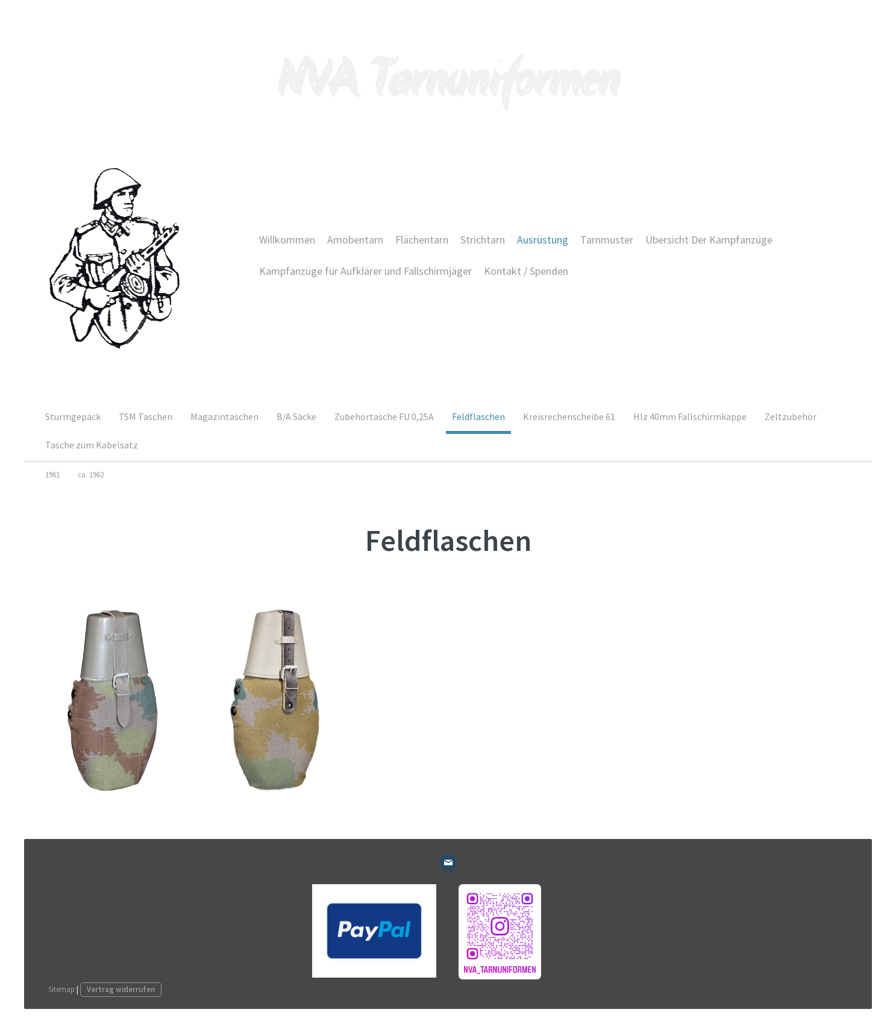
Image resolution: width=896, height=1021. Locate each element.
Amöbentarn (355, 240)
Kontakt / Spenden (526, 271)
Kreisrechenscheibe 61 (569, 416)
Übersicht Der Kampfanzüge (708, 240)
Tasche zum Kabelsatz (91, 445)
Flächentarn (421, 240)
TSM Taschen (145, 416)
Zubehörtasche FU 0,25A (384, 416)
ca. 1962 (91, 475)
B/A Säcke (296, 416)
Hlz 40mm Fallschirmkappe (690, 416)
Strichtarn (482, 240)
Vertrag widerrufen (121, 989)
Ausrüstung (542, 240)
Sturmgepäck (73, 416)
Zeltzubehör (790, 416)
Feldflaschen (478, 416)
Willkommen (287, 240)
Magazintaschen (224, 416)
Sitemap (61, 989)
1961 (52, 475)
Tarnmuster (606, 240)
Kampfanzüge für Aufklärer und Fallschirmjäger (365, 271)
